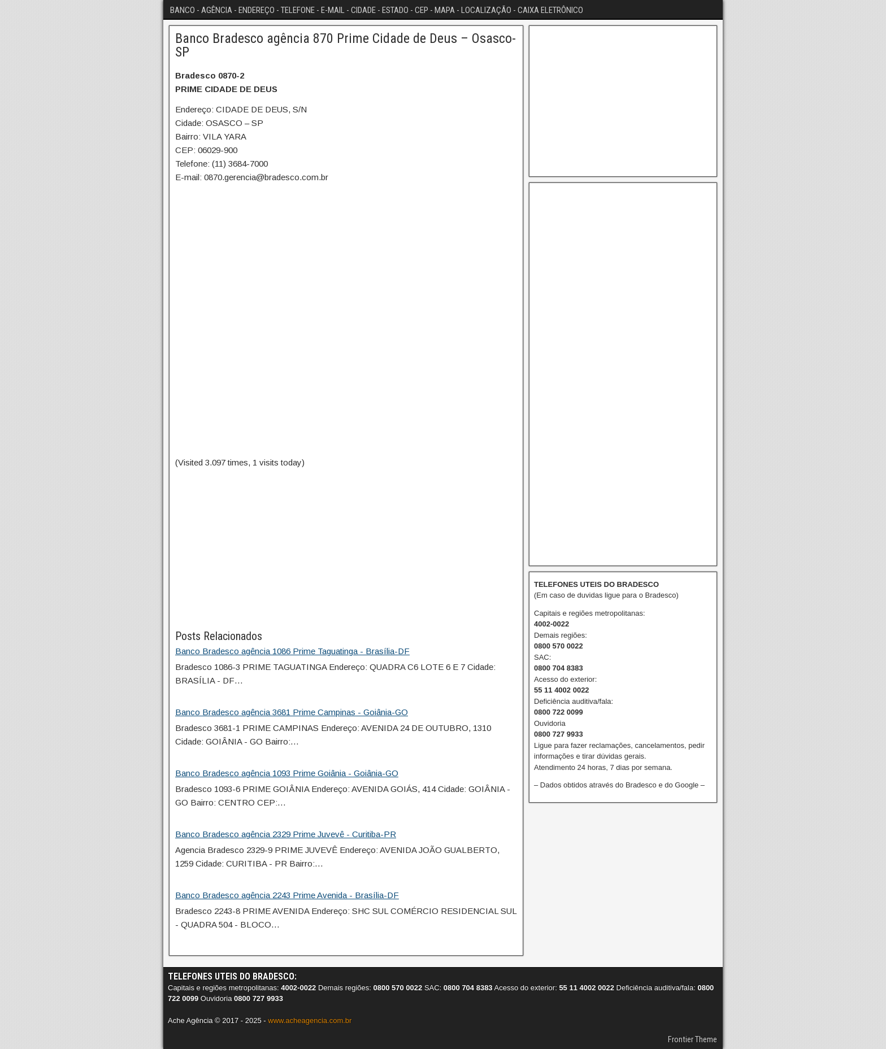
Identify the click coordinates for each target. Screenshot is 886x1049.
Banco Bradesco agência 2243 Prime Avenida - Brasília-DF (287, 895)
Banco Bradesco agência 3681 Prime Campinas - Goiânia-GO (291, 712)
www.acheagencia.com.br (309, 1020)
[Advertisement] (346, 548)
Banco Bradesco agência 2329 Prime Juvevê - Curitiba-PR (285, 834)
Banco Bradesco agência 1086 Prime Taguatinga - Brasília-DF (292, 651)
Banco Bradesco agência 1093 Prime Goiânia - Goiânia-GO (286, 773)
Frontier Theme (692, 1039)
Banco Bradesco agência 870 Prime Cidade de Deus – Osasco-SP (345, 45)
